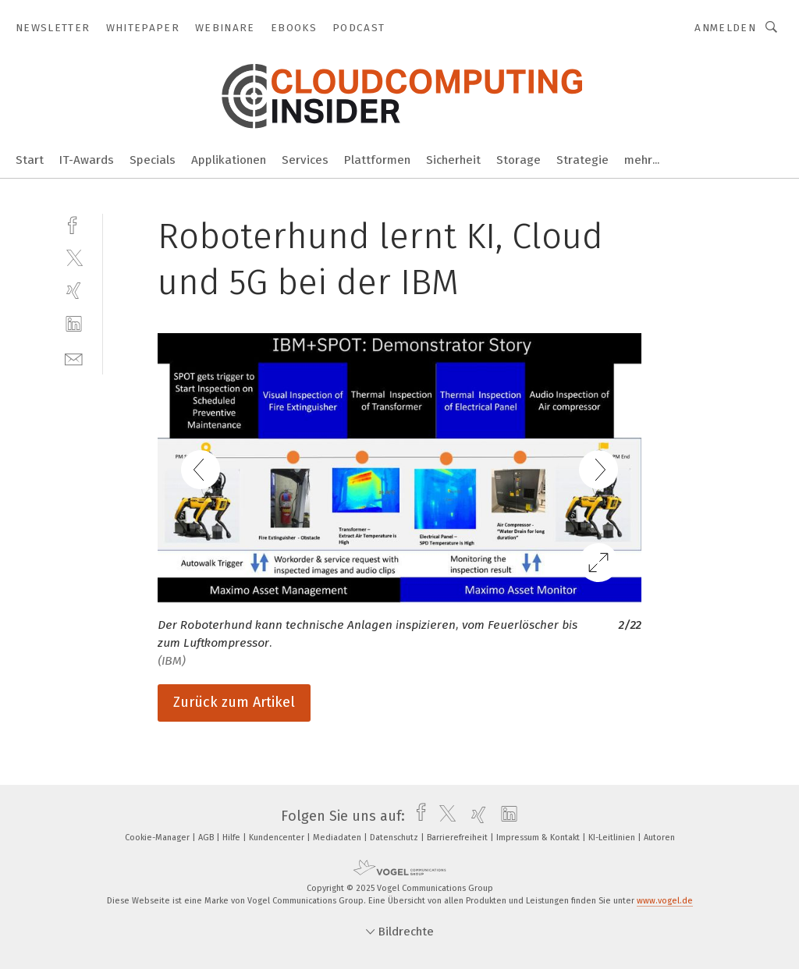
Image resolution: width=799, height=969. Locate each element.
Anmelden (725, 27)
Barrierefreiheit (458, 837)
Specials (153, 160)
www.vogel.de (665, 901)
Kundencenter (278, 837)
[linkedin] (73, 324)
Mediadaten (338, 837)
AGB (207, 837)
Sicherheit (453, 160)
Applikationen (228, 160)
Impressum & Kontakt (539, 837)
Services (305, 160)
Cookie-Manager (158, 837)
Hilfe (232, 837)
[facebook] (73, 223)
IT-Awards (86, 160)
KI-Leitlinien (612, 837)
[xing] (73, 290)
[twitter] (73, 257)
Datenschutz (395, 837)
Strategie (582, 160)
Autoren (659, 837)
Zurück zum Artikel (234, 702)
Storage (518, 160)
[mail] (73, 357)
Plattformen (377, 160)
